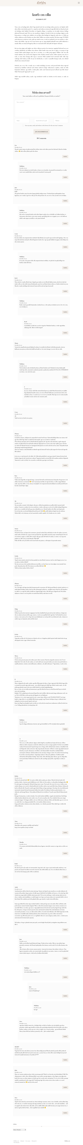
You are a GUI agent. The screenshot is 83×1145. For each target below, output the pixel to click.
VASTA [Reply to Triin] (65, 832)
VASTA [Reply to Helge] (65, 624)
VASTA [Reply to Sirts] (65, 1036)
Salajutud (22, 1141)
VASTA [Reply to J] (65, 402)
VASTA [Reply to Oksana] (65, 598)
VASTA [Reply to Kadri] (65, 877)
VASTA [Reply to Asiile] (65, 929)
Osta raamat (27, 1141)
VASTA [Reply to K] (65, 710)
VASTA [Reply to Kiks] (65, 1087)
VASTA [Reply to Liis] (65, 156)
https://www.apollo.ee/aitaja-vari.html (24, 827)
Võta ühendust (16, 1142)
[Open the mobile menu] (79, 3)
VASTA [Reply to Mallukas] (65, 177)
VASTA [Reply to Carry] (65, 423)
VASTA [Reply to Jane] (65, 200)
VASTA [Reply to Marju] (65, 354)
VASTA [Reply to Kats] (65, 491)
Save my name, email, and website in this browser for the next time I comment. (44, 125)
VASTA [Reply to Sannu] (65, 545)
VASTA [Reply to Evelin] (65, 645)
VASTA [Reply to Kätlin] (65, 811)
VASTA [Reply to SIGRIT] (65, 1060)
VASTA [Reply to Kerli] (65, 291)
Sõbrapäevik (34, 1141)
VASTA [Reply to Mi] (65, 518)
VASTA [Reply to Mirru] (65, 669)
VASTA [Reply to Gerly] (65, 247)
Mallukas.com (16, 1141)
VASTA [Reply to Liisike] (65, 573)
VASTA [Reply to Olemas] (65, 465)
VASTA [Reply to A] (65, 765)
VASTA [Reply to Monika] (65, 853)
